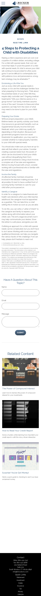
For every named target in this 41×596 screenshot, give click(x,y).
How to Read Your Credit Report (17, 430)
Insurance (20, 586)
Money (20, 591)
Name (4, 287)
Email (4, 300)
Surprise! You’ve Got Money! (15, 472)
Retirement (20, 577)
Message (5, 314)
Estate (20, 583)
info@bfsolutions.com (20, 572)
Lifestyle (21, 594)
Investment (20, 580)
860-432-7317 (23, 560)
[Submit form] (20, 332)
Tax (20, 589)
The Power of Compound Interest (18, 388)
